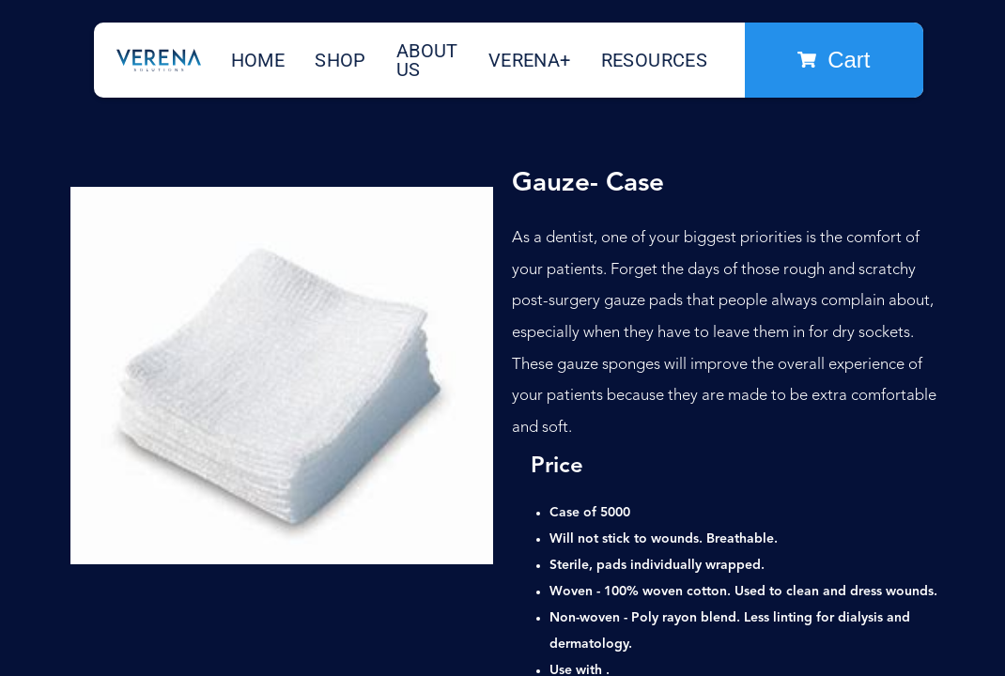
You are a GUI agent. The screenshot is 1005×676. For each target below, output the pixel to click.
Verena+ (529, 60)
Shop (340, 60)
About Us (427, 60)
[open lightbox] (281, 375)
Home (258, 60)
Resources (654, 60)
